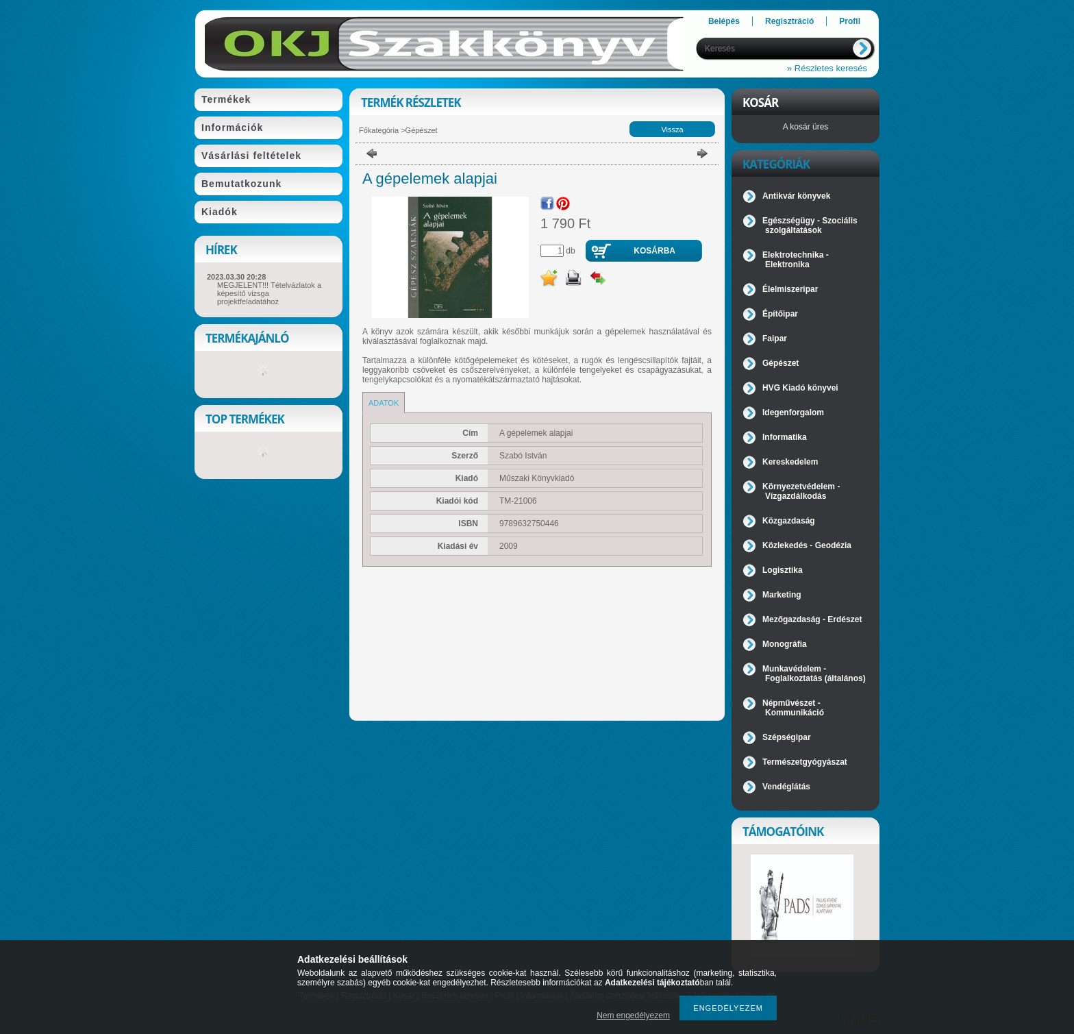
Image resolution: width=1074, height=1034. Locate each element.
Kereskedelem (790, 462)
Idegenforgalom (793, 412)
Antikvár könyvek (796, 196)
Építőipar (780, 314)
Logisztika (782, 570)
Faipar (774, 338)
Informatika (784, 437)
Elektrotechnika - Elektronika (795, 259)
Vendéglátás (786, 786)
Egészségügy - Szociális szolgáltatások (810, 225)
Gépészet (421, 130)
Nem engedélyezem (633, 1015)
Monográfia (784, 644)
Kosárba (654, 251)
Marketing (781, 595)
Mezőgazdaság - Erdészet (812, 619)
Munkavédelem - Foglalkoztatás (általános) (814, 673)
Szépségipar (786, 737)
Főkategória (379, 130)
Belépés (724, 21)
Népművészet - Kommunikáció (793, 707)
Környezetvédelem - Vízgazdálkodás (801, 491)
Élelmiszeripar (790, 289)
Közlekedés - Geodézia (806, 545)
